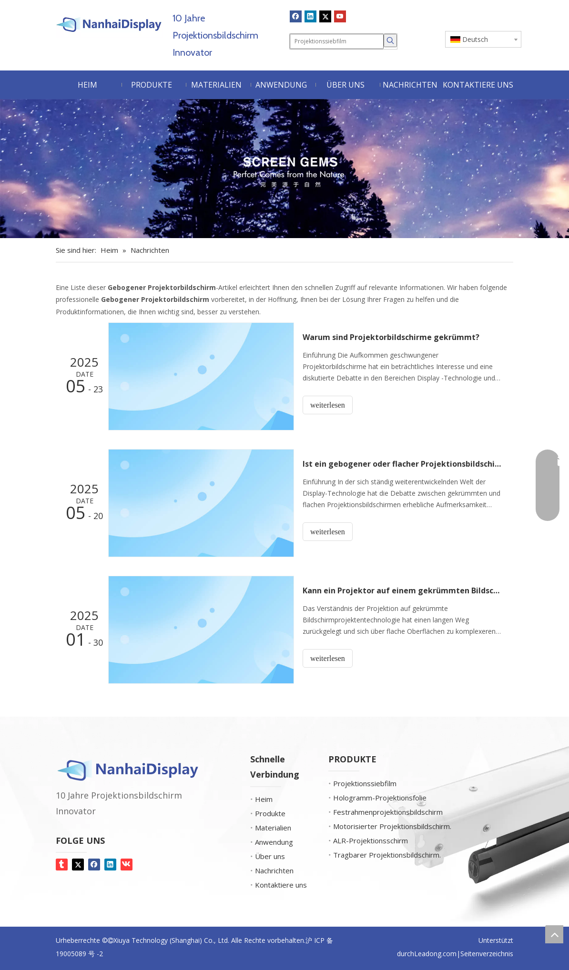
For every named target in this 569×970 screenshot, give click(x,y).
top (554, 934)
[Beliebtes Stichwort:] (390, 40)
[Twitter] (325, 16)
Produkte (270, 813)
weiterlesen (327, 405)
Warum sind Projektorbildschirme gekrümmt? (391, 337)
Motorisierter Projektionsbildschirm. (392, 826)
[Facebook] (296, 16)
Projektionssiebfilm (364, 783)
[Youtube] (340, 16)
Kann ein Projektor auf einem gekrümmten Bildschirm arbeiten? (403, 590)
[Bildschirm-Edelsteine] (284, 168)
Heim (264, 799)
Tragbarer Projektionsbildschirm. (387, 855)
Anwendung (274, 842)
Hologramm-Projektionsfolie (380, 797)
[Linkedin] (310, 16)
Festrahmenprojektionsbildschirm (388, 812)
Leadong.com (435, 953)
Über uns (270, 856)
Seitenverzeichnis (486, 953)
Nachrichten (274, 870)
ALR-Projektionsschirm (370, 840)
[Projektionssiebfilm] (337, 41)
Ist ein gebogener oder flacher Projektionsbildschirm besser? (403, 464)
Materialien (273, 827)
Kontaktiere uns (281, 885)
